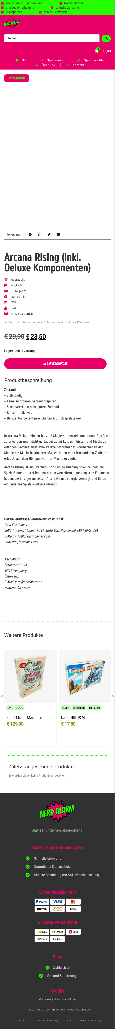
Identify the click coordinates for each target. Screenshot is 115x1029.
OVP (10, 707)
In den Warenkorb (55, 364)
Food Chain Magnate (24, 718)
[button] (30, 234)
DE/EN (19, 707)
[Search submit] (106, 38)
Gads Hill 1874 (73, 718)
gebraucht (94, 707)
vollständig (79, 707)
